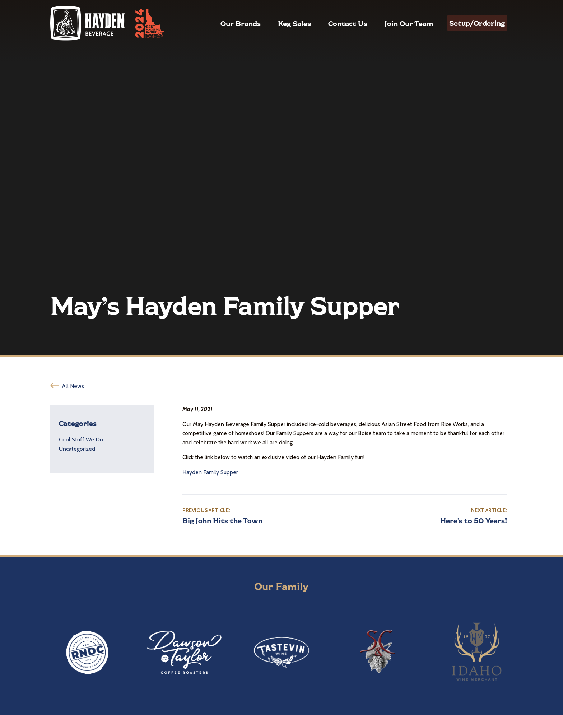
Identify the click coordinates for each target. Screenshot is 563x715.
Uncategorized (77, 448)
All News (73, 386)
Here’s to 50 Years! (473, 520)
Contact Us (334, 23)
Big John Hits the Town (222, 520)
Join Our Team (395, 23)
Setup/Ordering (470, 23)
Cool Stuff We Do (81, 439)
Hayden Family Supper (210, 472)
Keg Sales (281, 23)
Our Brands (227, 23)
